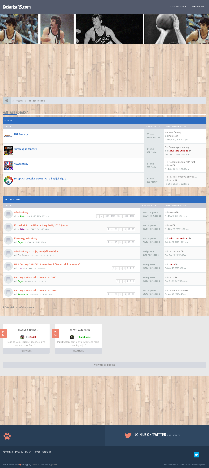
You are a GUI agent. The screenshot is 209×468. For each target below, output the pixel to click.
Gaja (22, 216)
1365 (126, 216)
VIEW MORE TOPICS (104, 364)
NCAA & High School (28, 330)
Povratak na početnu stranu (18, 307)
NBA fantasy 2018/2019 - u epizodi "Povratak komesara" (47, 264)
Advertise (8, 451)
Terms (37, 451)
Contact (46, 451)
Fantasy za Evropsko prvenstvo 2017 (35, 277)
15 (133, 229)
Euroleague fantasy (25, 149)
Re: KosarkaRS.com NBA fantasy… (183, 161)
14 (129, 229)
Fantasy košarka (15, 112)
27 (116, 242)
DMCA (28, 451)
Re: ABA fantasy (173, 132)
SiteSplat (35, 464)
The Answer (24, 255)
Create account (179, 6)
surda (171, 180)
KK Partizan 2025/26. (80, 330)
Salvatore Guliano (178, 150)
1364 (119, 216)
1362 (107, 216)
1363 (113, 216)
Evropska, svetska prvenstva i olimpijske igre (40, 178)
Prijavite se (198, 6)
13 (125, 229)
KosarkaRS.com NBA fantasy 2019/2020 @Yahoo (42, 225)
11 (116, 229)
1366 (132, 216)
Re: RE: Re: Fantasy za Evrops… (181, 176)
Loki (170, 165)
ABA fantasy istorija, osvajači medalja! (36, 251)
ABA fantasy (21, 134)
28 (120, 242)
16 (133, 294)
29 (125, 242)
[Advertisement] (104, 72)
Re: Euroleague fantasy (177, 147)
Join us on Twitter (157, 434)
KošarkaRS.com (17, 7)
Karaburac (23, 294)
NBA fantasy (21, 163)
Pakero (172, 135)
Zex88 (171, 264)
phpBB (54, 464)
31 (133, 242)
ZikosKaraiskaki (176, 290)
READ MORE (26, 350)
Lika (22, 229)
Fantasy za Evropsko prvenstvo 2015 (35, 290)
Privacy (19, 451)
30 (129, 242)
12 (120, 229)
